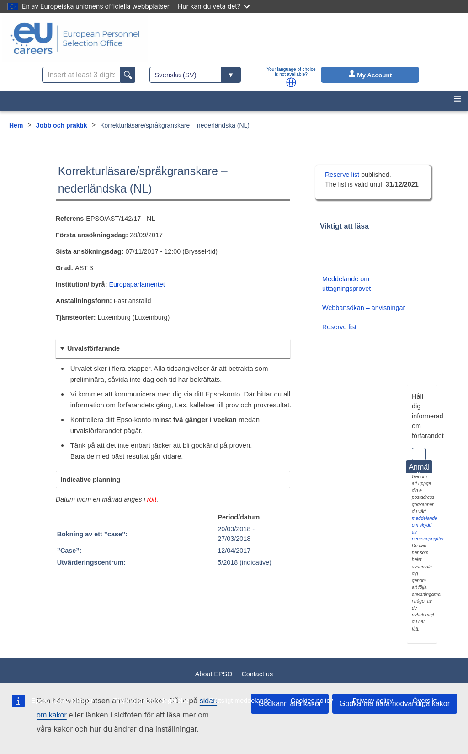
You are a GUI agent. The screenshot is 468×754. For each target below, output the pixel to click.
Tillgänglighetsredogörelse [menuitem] (151, 700)
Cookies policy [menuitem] (312, 700)
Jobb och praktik (61, 125)
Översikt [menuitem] (425, 700)
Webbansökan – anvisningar (363, 307)
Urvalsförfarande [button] (93, 348)
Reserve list (343, 174)
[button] (291, 82)
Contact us (257, 674)
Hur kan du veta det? (214, 6)
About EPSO (214, 674)
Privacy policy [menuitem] (373, 700)
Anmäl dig (419, 468)
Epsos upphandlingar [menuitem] (62, 700)
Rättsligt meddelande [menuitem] (240, 700)
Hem (16, 125)
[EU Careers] (75, 38)
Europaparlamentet (137, 284)
